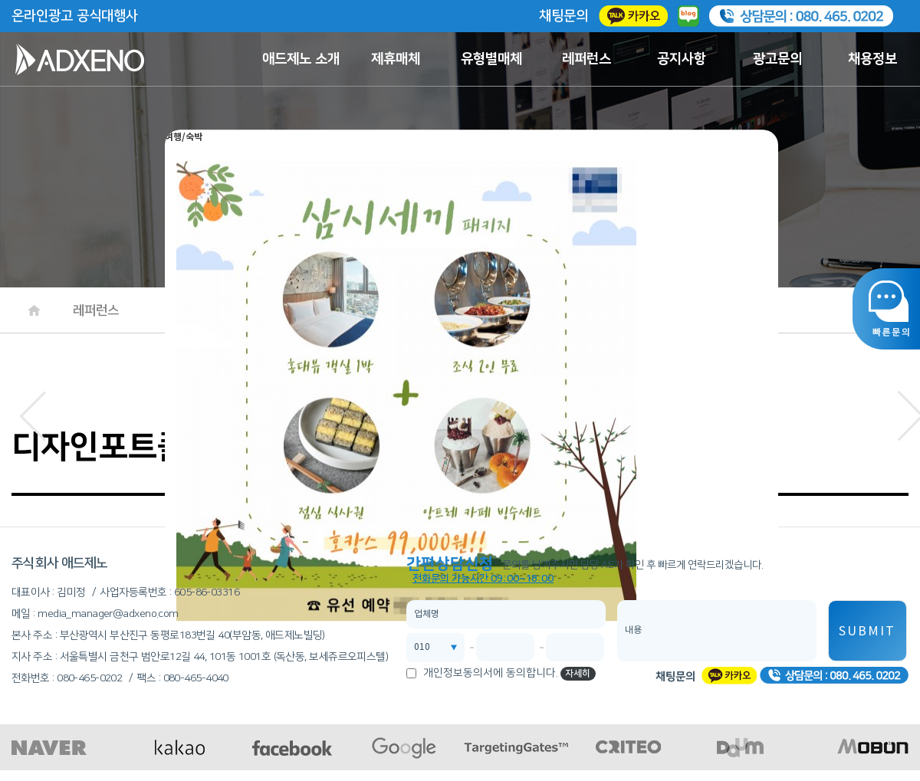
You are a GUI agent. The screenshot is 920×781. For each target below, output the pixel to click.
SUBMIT (867, 631)
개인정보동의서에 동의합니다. (490, 673)
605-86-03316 (206, 592)
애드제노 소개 (301, 59)
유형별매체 (491, 59)
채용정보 (872, 59)
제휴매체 (395, 59)
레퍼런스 (586, 59)
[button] (33, 412)
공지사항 (681, 59)
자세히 (577, 673)
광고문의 (777, 59)
